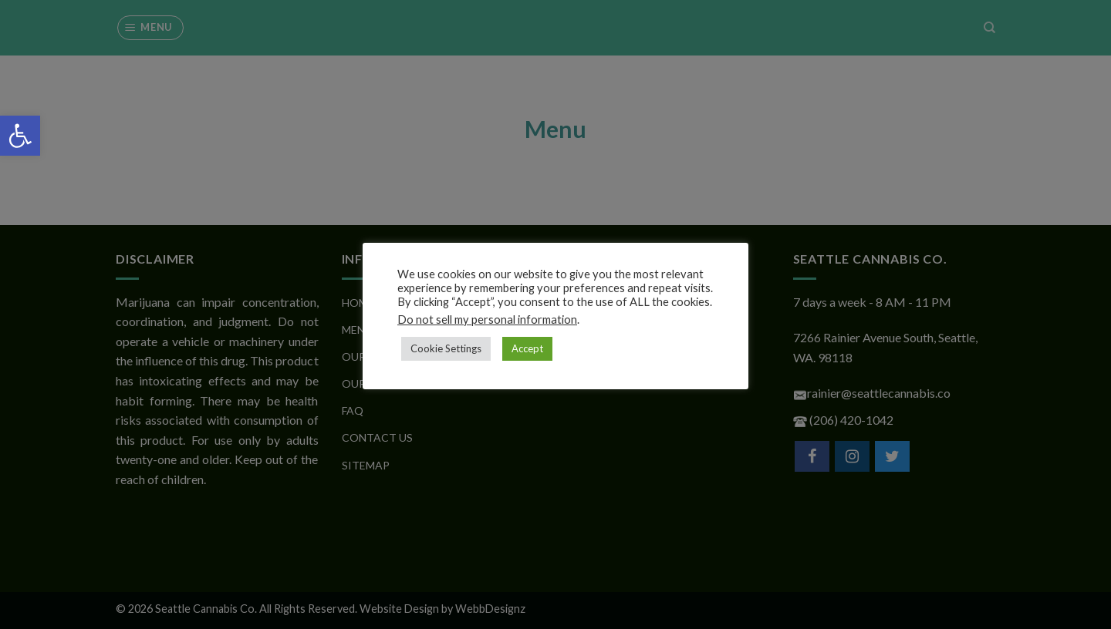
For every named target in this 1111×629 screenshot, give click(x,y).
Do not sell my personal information (487, 319)
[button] (20, 136)
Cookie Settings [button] (445, 348)
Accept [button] (527, 348)
